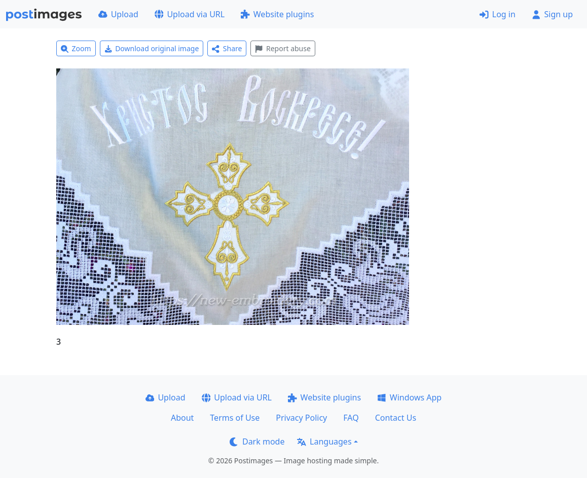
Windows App (409, 397)
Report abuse (282, 48)
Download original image (151, 48)
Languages (324, 441)
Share (227, 48)
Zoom (76, 48)
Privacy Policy (301, 417)
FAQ (350, 417)
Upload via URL (190, 14)
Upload (118, 14)
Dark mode (257, 441)
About (182, 417)
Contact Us (395, 417)
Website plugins (277, 14)
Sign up (552, 14)
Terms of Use (235, 417)
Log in (498, 14)
